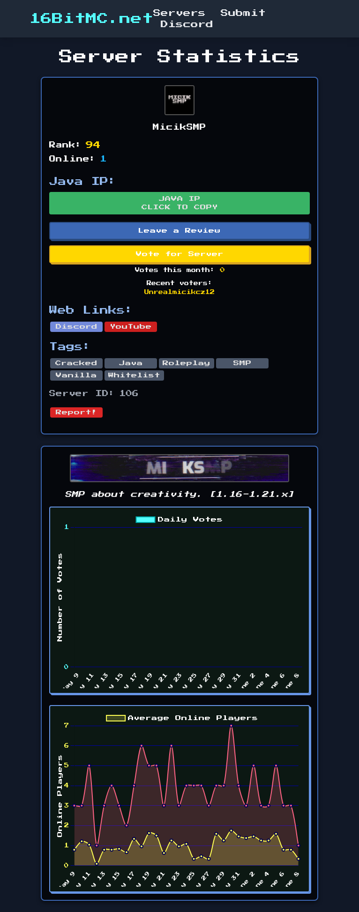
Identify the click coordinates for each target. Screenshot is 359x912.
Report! (76, 412)
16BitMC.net (91, 18)
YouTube (131, 327)
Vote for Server (180, 254)
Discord (187, 24)
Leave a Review (179, 231)
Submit (243, 13)
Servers (179, 13)
